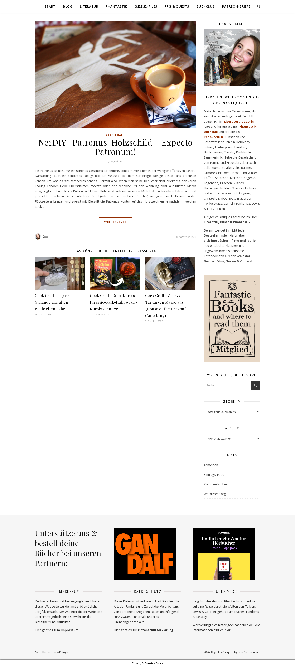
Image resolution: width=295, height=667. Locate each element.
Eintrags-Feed (214, 474)
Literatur (89, 6)
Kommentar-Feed (216, 484)
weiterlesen (115, 222)
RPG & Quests (177, 6)
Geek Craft (115, 135)
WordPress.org (215, 494)
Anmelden (211, 465)
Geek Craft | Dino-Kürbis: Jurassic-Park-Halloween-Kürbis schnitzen (113, 302)
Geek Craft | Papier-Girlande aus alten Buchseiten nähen (53, 302)
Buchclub (206, 6)
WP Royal (63, 652)
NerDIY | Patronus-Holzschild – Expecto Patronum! (115, 147)
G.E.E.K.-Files (146, 6)
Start (50, 6)
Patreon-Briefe (236, 6)
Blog (67, 6)
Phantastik (116, 6)
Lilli (45, 236)
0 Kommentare (186, 236)
